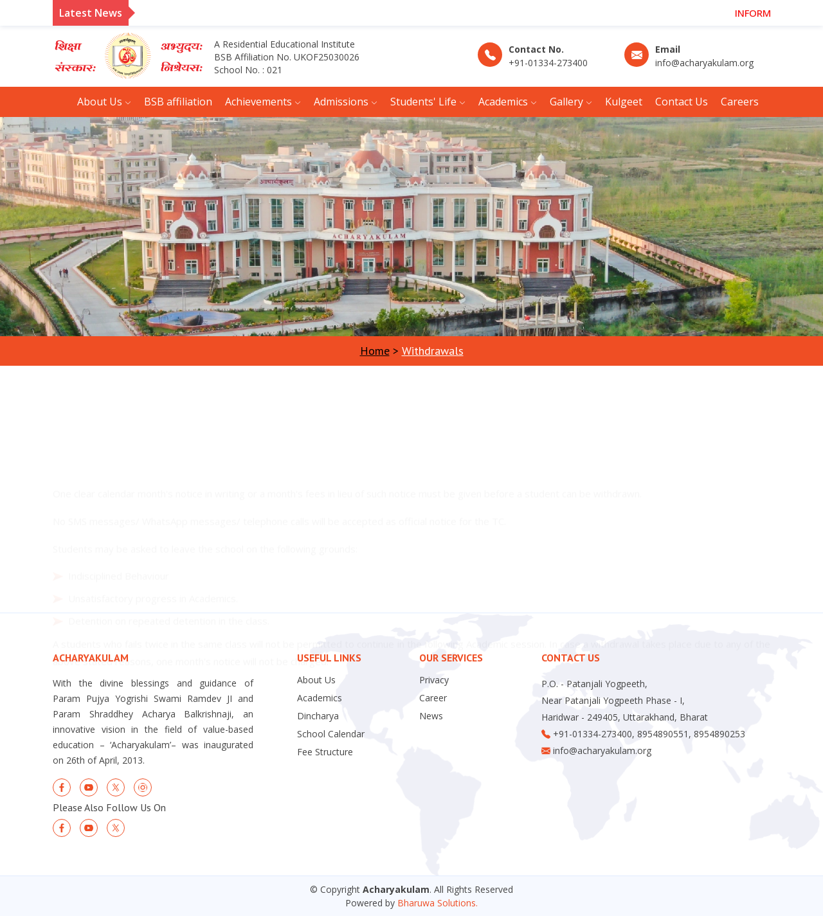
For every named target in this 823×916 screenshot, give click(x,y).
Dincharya (318, 716)
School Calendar (331, 734)
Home (375, 350)
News (431, 716)
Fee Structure (325, 752)
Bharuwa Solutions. (437, 903)
